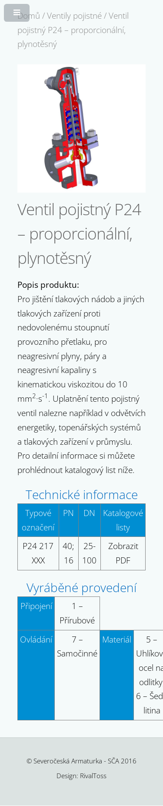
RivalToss (93, 775)
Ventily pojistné (74, 15)
